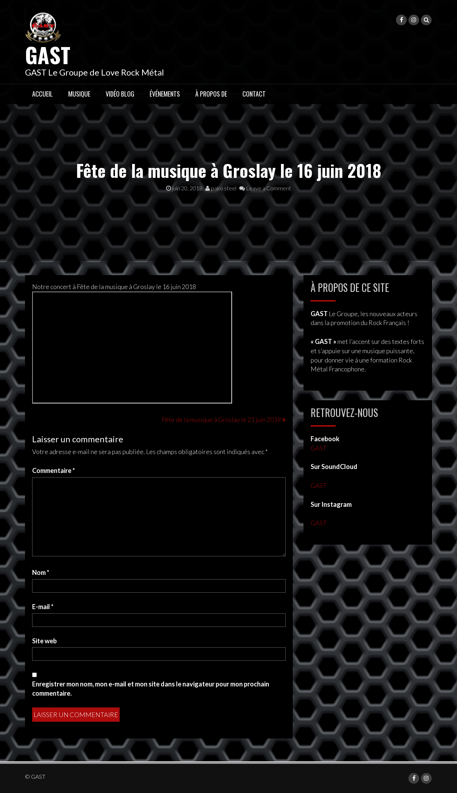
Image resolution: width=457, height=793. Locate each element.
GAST (47, 54)
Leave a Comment (265, 188)
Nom (40, 572)
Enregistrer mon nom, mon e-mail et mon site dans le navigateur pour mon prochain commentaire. (150, 688)
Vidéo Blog (120, 93)
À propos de (211, 93)
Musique (79, 93)
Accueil (42, 93)
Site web (44, 641)
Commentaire (53, 470)
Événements (165, 93)
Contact (254, 93)
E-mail (43, 607)
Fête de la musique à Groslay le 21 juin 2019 (221, 419)
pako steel (220, 188)
